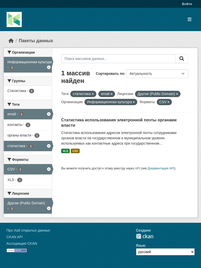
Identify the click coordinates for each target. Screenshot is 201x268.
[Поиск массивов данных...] (118, 58)
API (137, 168)
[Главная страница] (11, 40)
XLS (65, 150)
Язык (140, 245)
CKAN (144, 236)
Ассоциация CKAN (22, 243)
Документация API (161, 168)
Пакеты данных (36, 40)
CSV (75, 150)
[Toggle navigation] (189, 19)
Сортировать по (110, 74)
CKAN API (15, 237)
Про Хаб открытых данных (28, 230)
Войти (187, 4)
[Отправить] (181, 58)
